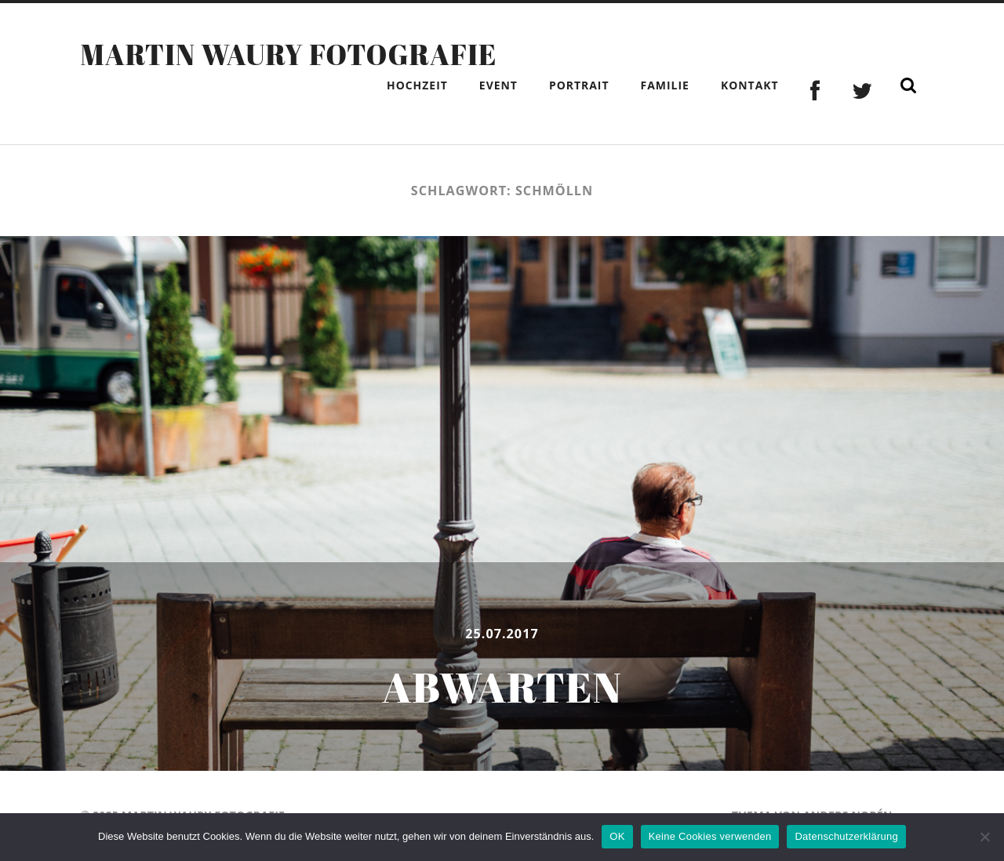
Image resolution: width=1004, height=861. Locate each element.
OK (616, 836)
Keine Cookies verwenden (710, 836)
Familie (665, 85)
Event (498, 85)
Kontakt (750, 85)
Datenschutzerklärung (846, 836)
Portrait (579, 85)
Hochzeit (417, 85)
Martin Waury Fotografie (288, 54)
